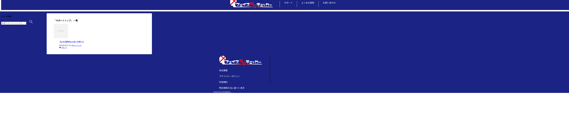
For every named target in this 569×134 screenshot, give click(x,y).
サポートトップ (77, 45)
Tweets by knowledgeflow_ (222, 92)
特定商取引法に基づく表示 (232, 87)
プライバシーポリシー (229, 76)
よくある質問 (307, 2)
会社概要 (223, 70)
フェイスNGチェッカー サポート (71, 41)
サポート (288, 2)
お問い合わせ (329, 2)
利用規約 (223, 81)
